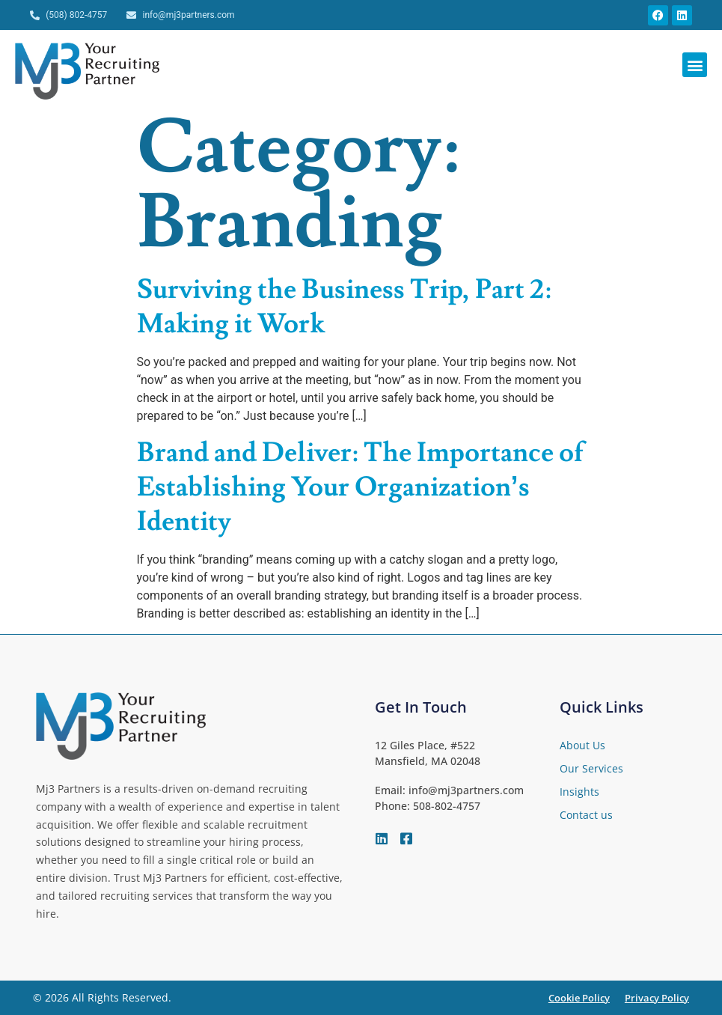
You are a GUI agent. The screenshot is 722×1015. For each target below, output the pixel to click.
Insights (579, 791)
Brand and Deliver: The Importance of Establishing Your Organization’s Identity (360, 487)
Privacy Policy (657, 998)
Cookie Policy (579, 998)
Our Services (591, 768)
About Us (582, 745)
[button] (694, 64)
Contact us (586, 815)
